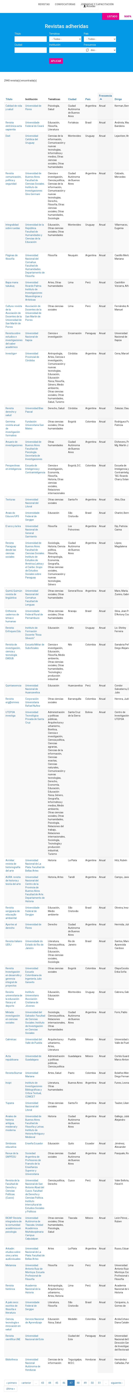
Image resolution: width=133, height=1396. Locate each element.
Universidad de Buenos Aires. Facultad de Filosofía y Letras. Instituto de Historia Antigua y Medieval (35, 1126)
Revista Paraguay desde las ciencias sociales (11, 550)
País (86, 33)
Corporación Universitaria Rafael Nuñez (32, 702)
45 (56, 1382)
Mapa (127, 16)
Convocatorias (65, 4)
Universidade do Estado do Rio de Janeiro (34, 945)
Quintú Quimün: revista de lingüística (14, 594)
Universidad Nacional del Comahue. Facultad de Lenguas (31, 597)
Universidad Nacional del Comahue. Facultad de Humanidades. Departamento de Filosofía (35, 265)
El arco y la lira (13, 526)
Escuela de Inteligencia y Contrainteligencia (35, 469)
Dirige (118, 99)
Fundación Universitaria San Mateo (34, 425)
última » (10, 1388)
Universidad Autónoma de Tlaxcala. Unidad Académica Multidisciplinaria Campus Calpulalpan (34, 1228)
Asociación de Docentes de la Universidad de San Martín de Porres (33, 313)
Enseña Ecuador (34, 1143)
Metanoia (11, 1265)
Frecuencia (90, 44)
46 (64, 1382)
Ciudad (18, 44)
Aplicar (56, 61)
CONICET (30, 1096)
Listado (112, 16)
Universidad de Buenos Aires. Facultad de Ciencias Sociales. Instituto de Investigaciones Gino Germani (35, 184)
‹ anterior (26, 1382)
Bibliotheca (12, 1359)
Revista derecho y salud (11, 412)
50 (92, 1382)
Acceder (89, 6)
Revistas (44, 4)
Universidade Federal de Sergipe (32, 516)
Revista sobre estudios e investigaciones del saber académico (14, 340)
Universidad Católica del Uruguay (31, 139)
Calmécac (11, 1039)
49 (85, 1382)
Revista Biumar (14, 1073)
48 (78, 1382)
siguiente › (116, 1382)
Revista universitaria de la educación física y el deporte (14, 999)
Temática (54, 33)
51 (99, 1382)
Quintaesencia (13, 685)
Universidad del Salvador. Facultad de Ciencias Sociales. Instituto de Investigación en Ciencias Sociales (35, 1022)
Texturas (10, 499)
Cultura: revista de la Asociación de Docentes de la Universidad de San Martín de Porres (14, 316)
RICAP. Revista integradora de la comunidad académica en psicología (14, 1225)
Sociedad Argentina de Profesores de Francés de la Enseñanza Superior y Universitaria (33, 1163)
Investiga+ (11, 353)
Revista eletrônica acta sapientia (14, 126)
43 (42, 1382)
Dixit (8, 135)
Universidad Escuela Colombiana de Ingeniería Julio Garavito (33, 975)
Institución (54, 44)
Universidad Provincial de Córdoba (32, 357)
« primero (11, 1382)
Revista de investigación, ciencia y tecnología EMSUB (13, 651)
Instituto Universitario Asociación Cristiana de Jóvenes (32, 999)
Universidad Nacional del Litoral (31, 503)
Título (18, 33)
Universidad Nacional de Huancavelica (32, 689)
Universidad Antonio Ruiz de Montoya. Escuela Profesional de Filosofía (35, 1272)
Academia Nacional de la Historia (32, 1289)
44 (49, 1382)
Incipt (8, 1082)
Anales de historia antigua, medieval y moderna (11, 1123)
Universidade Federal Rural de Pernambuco (34, 614)
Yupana (10, 1103)
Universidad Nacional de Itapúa (31, 337)
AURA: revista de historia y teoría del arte (13, 880)
